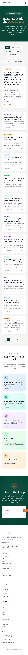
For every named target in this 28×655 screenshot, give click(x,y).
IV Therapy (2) (10, 51)
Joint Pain (4, 586)
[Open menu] (25, 3)
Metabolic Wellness (6, 563)
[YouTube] (17, 547)
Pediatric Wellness (6, 575)
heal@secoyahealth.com (8, 642)
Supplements (5, 624)
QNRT (3, 561)
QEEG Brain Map (6, 573)
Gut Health (4, 591)
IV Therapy (4, 559)
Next (18, 339)
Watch (3, 614)
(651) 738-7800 (6, 639)
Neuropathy (5, 584)
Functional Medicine (7, 570)
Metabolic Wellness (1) (14, 58)
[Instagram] (8, 547)
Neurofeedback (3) (17, 47)
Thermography (5, 619)
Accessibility (22, 652)
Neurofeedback (6, 556)
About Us (4, 605)
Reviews (4, 609)
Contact (4, 626)
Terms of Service (14, 652)
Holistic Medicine (6, 607)
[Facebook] (3, 547)
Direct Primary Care (6, 568)
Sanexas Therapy (6, 566)
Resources (4, 617)
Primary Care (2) (19, 61)
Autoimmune (5, 589)
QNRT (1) (19, 51)
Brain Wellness (5, 594)
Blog (3, 612)
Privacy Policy (6, 652)
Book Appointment (6, 621)
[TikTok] (12, 547)
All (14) (7, 47)
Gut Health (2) (8, 61)
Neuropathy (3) (14, 54)
